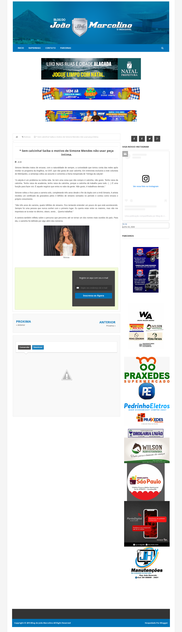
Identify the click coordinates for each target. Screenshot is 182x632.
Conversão (24, 347)
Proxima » (110, 325)
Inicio (21, 48)
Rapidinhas (35, 48)
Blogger (164, 623)
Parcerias (65, 48)
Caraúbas (126, 229)
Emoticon (38, 347)
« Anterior (20, 325)
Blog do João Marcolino (42, 623)
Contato (50, 48)
